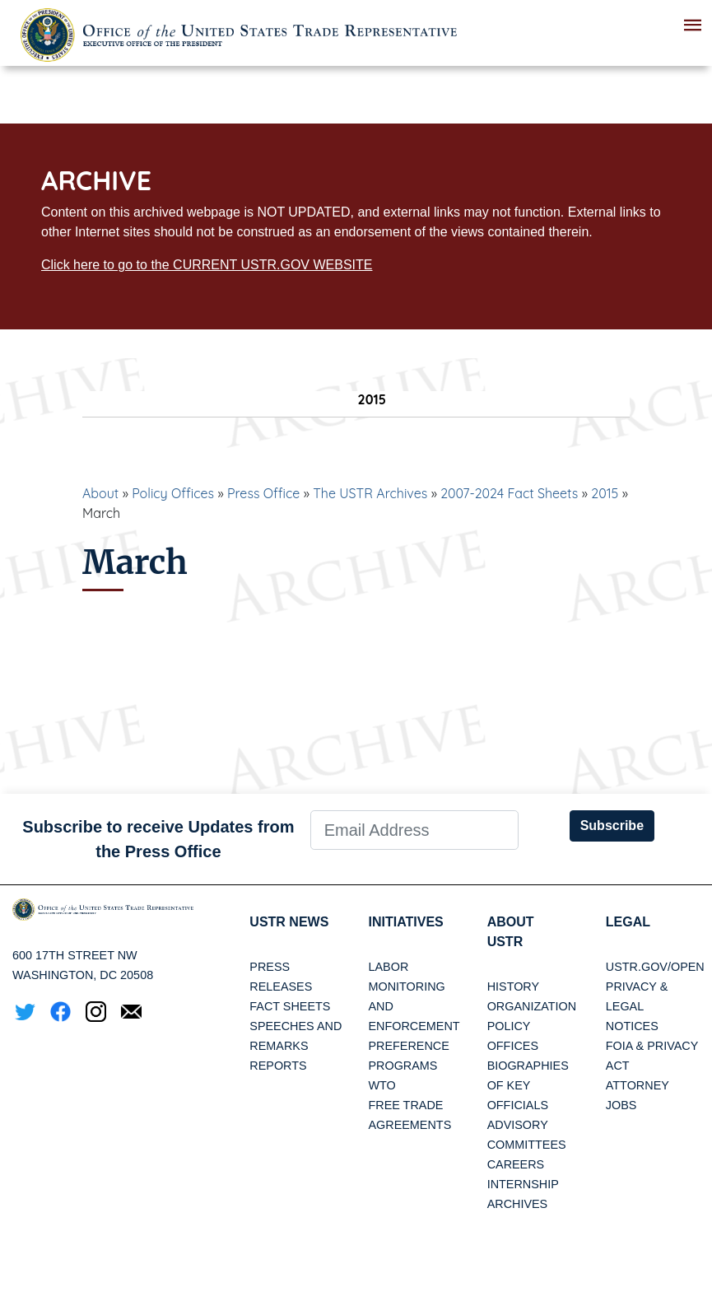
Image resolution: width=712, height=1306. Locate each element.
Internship (523, 1184)
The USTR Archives (370, 493)
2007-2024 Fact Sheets (509, 493)
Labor (388, 966)
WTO (381, 1085)
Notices (632, 1026)
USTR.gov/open (655, 966)
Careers (516, 1164)
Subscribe (612, 826)
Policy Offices (173, 493)
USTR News (288, 922)
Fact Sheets (289, 1006)
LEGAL (628, 922)
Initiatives (405, 922)
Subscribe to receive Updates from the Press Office (158, 839)
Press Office (263, 493)
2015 (604, 493)
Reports (277, 1065)
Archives (517, 1203)
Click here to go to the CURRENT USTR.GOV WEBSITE (206, 265)
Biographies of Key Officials (528, 1085)
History (513, 986)
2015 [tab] (356, 399)
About (100, 493)
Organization (531, 1006)
